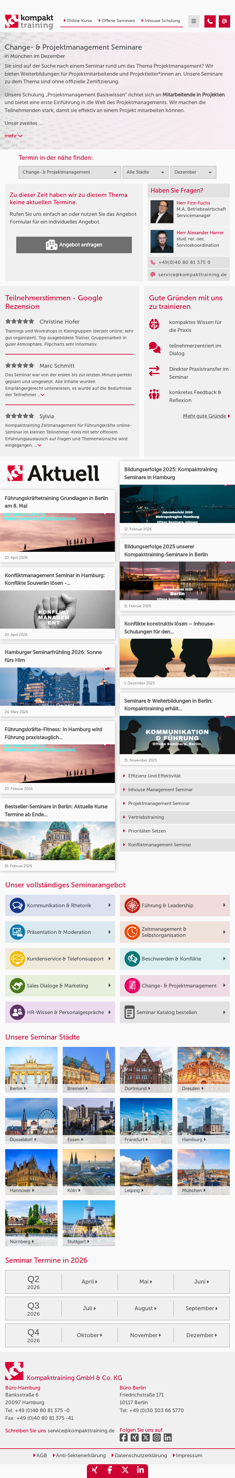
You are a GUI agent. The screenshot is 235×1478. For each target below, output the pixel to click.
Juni (201, 1281)
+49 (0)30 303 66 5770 (156, 1410)
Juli (89, 1308)
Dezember (201, 1335)
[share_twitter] (125, 1471)
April (89, 1281)
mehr (14, 136)
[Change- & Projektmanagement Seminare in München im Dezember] (210, 21)
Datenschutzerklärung (139, 1455)
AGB (40, 1455)
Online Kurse (77, 20)
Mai (145, 1281)
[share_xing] (94, 1471)
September (202, 1308)
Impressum (187, 1455)
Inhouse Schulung (160, 20)
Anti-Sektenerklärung (79, 1455)
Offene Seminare (116, 20)
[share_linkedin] (140, 1471)
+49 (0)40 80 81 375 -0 (42, 1410)
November (145, 1335)
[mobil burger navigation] (194, 21)
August (145, 1308)
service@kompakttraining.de (81, 1430)
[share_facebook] (110, 1471)
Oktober (89, 1335)
